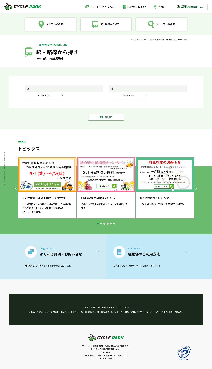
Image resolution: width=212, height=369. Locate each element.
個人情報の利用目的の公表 (131, 312)
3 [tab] (104, 224)
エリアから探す (89, 307)
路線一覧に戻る (106, 117)
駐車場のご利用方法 (37, 312)
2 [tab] (101, 224)
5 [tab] (111, 224)
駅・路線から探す (151, 39)
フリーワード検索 (122, 307)
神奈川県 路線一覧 (168, 39)
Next (194, 188)
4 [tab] (108, 224)
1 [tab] (98, 224)
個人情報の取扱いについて (107, 312)
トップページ (136, 39)
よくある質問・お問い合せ (102, 6)
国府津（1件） (44, 95)
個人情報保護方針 (87, 312)
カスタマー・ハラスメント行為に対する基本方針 (163, 312)
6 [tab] (114, 224)
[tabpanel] (47, 187)
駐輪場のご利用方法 (136, 6)
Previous (17, 188)
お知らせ (163, 6)
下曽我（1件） (128, 95)
